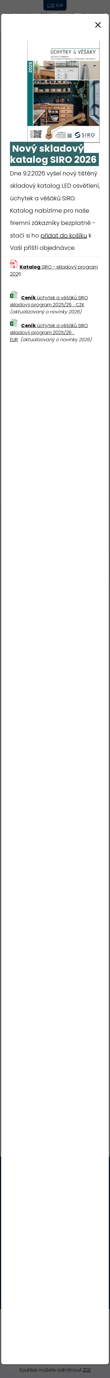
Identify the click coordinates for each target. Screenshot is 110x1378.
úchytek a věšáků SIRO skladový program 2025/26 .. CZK (49, 301)
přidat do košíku (63, 235)
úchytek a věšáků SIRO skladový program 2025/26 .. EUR (49, 332)
